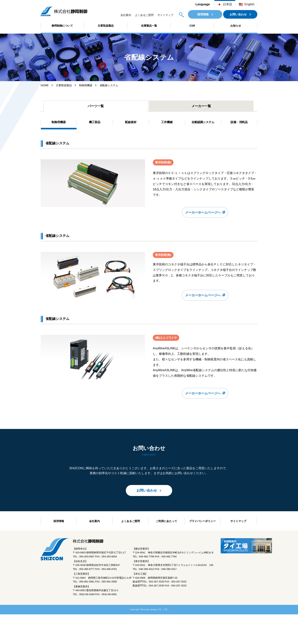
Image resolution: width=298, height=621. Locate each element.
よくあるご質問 (144, 15)
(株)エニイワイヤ (166, 343)
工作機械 (167, 123)
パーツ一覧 (95, 106)
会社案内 (125, 15)
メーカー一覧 (201, 106)
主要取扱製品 (106, 25)
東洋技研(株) (163, 164)
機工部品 (95, 123)
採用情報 (203, 14)
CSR (192, 25)
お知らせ (235, 25)
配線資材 (131, 123)
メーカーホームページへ (203, 216)
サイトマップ (165, 15)
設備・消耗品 (239, 123)
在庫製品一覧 (149, 25)
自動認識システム (203, 123)
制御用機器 (85, 85)
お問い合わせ (238, 14)
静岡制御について (62, 25)
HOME (45, 85)
